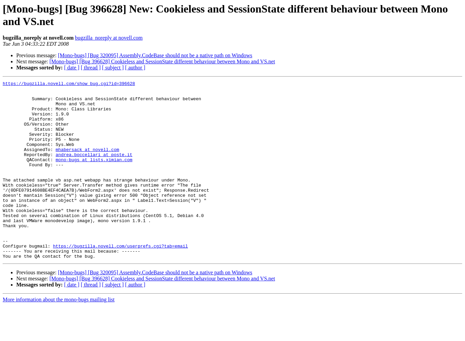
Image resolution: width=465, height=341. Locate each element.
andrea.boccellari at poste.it (94, 170)
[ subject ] (113, 67)
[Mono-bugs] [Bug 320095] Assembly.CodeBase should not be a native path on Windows (155, 55)
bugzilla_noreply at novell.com (109, 38)
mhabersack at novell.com (87, 164)
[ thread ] (91, 67)
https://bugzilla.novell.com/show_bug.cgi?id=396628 (69, 84)
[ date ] (71, 67)
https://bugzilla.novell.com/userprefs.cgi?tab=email (120, 279)
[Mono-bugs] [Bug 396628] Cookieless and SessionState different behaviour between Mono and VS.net (162, 61)
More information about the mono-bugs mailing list (59, 335)
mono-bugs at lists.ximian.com (94, 176)
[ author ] (135, 67)
